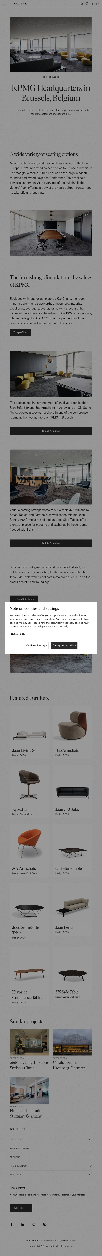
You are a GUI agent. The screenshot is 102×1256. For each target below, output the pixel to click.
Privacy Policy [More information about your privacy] (17, 633)
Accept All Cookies (64, 645)
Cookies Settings (36, 645)
